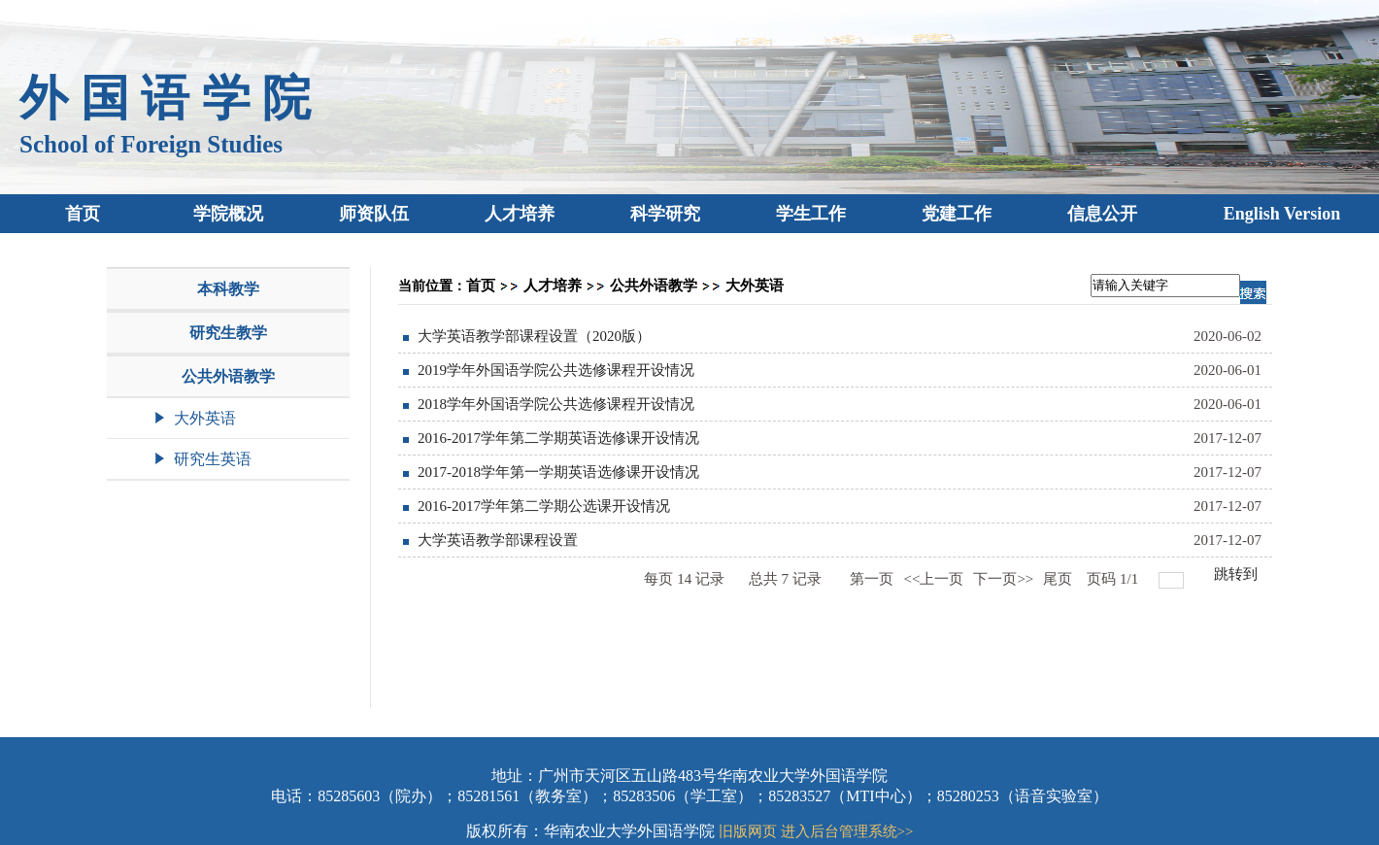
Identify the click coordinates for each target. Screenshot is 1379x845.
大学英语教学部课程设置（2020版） (534, 336)
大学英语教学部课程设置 (498, 540)
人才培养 (552, 285)
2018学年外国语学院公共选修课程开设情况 (556, 404)
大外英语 (754, 285)
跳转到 (1237, 574)
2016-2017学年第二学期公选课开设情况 (544, 506)
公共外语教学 (653, 285)
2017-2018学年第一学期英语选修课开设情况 (558, 472)
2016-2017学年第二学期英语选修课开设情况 (558, 438)
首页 (480, 285)
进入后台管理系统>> (847, 831)
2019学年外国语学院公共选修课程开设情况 (556, 370)
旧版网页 (748, 831)
